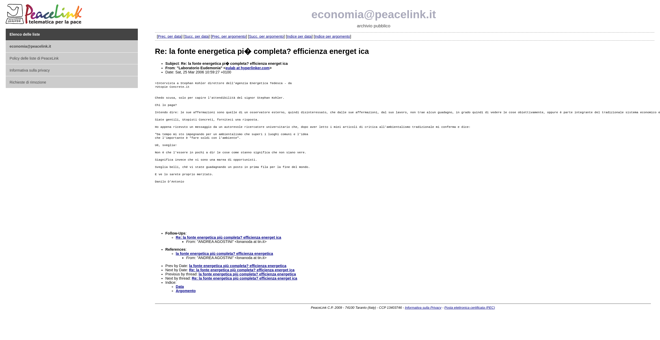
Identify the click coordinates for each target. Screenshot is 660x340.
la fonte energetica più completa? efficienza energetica (224, 275)
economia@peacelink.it (373, 14)
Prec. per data (169, 36)
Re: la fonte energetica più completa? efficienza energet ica (228, 259)
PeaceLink (45, 12)
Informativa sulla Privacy (423, 329)
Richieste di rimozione (28, 82)
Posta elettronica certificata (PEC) (469, 329)
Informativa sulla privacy (30, 70)
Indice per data (299, 36)
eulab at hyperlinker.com (247, 68)
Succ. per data (196, 36)
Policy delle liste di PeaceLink (34, 58)
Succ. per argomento (266, 36)
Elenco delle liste (25, 34)
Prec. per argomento (229, 36)
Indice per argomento (332, 36)
